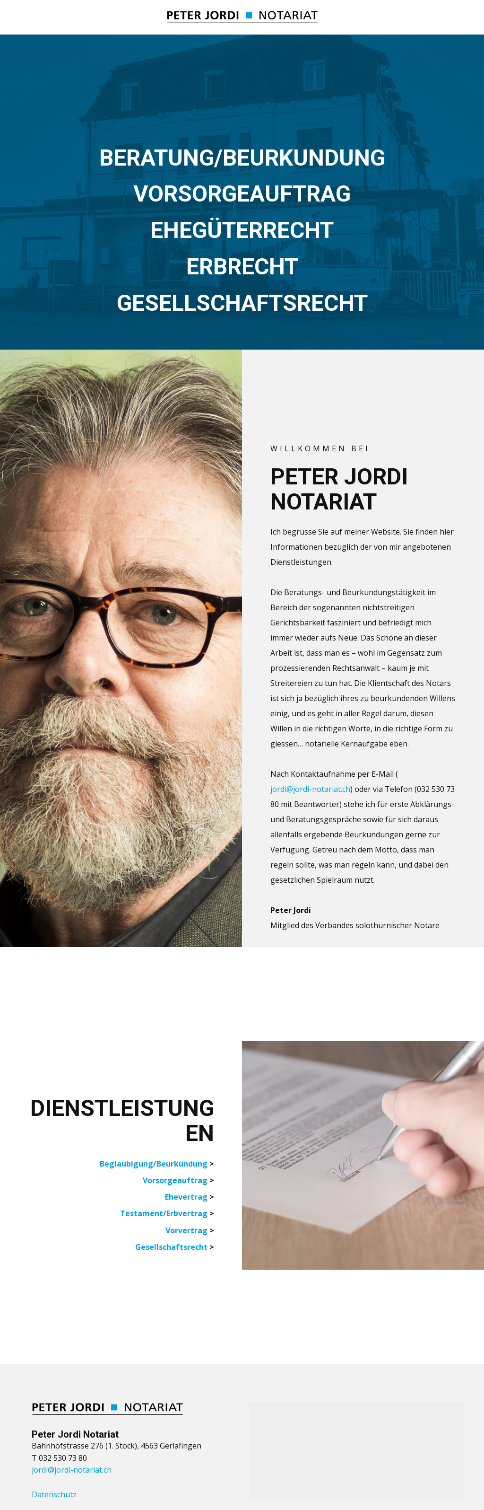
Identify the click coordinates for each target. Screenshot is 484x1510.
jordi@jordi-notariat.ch (310, 789)
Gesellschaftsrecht (171, 1247)
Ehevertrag (186, 1197)
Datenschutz (54, 1494)
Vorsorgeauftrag (175, 1180)
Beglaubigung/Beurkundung (153, 1164)
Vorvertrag (186, 1230)
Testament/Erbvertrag (163, 1213)
